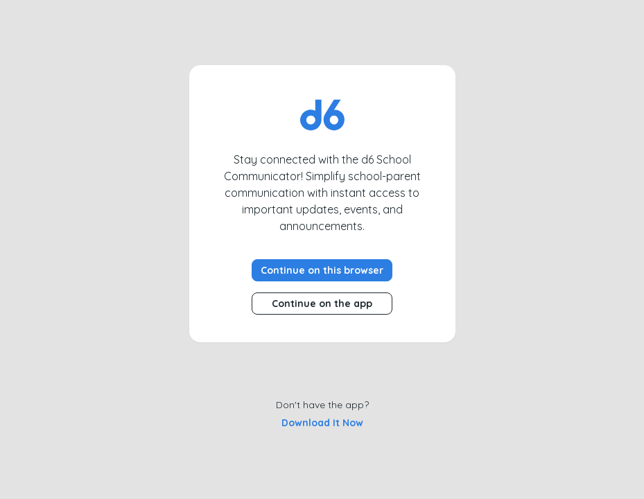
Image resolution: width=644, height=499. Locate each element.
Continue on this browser (322, 270)
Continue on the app (322, 303)
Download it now (322, 423)
